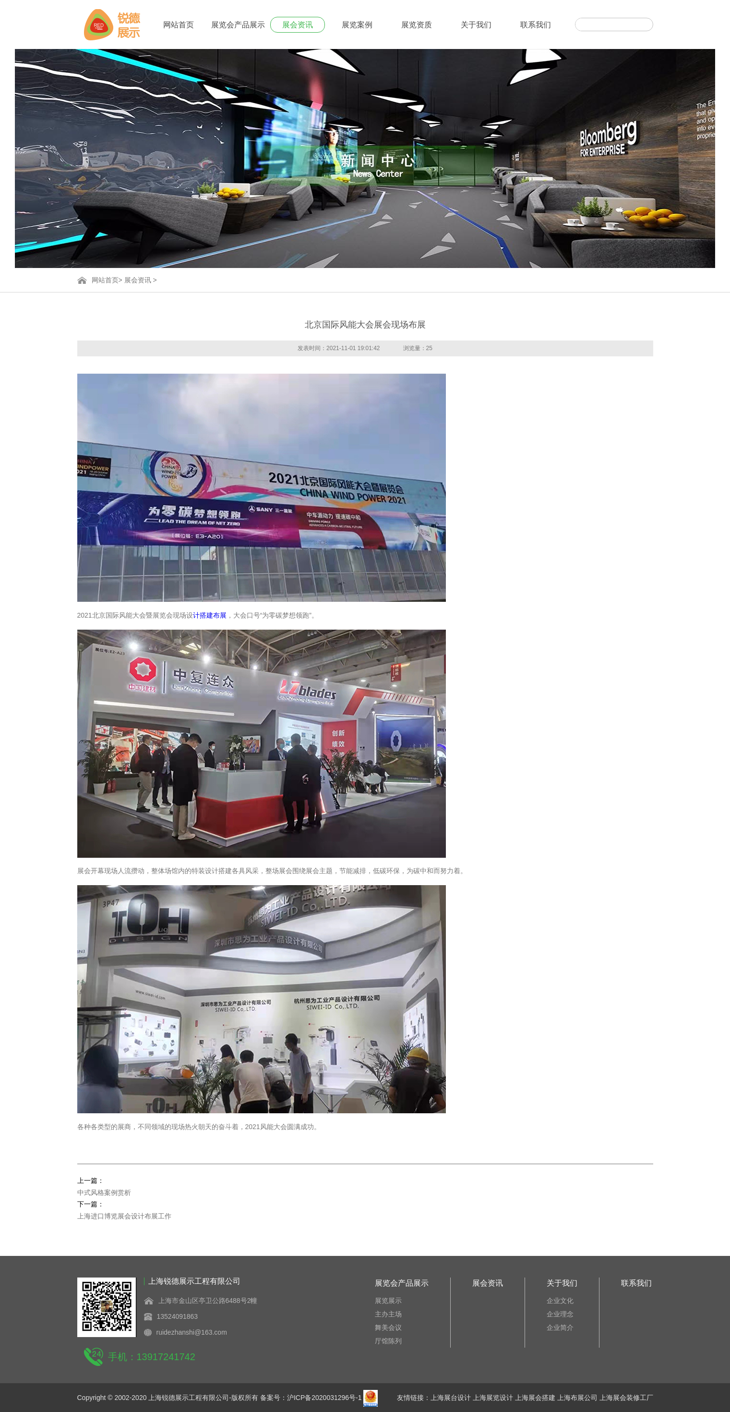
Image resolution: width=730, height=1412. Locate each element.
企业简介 (560, 1327)
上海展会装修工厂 (626, 1397)
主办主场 (388, 1314)
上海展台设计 (451, 1397)
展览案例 (357, 25)
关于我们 (476, 25)
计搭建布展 (210, 615)
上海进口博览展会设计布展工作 (124, 1216)
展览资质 (416, 25)
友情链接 (410, 1397)
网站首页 (178, 25)
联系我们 (535, 25)
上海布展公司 (577, 1397)
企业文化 (560, 1300)
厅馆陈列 (388, 1341)
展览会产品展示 (238, 25)
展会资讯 (297, 25)
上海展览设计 (493, 1397)
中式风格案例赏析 (104, 1192)
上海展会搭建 (535, 1397)
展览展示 (388, 1300)
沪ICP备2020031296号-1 (324, 1397)
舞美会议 (388, 1327)
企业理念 (560, 1314)
